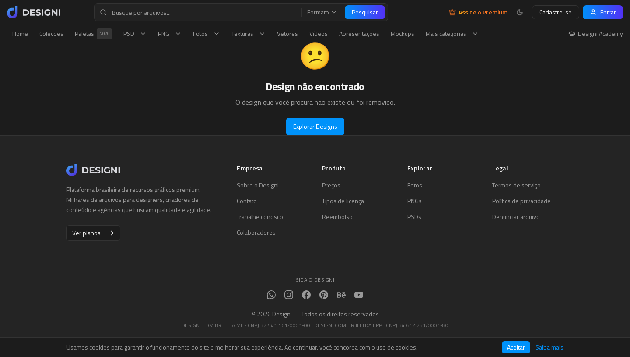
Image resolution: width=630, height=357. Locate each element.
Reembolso (337, 216)
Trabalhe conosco (260, 216)
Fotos (206, 33)
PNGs (414, 201)
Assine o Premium (478, 12)
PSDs (414, 216)
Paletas (93, 33)
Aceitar (516, 347)
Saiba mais (550, 347)
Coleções (51, 33)
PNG (170, 33)
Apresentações (359, 33)
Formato (322, 12)
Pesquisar (365, 12)
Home (20, 33)
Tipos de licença (343, 201)
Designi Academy (595, 33)
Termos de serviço (516, 185)
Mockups (402, 33)
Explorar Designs (315, 126)
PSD (135, 33)
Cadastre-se (555, 12)
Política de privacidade (521, 201)
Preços (331, 185)
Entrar (603, 12)
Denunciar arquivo (516, 216)
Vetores (287, 33)
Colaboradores (256, 232)
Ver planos (93, 232)
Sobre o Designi (258, 185)
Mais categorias (452, 33)
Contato (247, 201)
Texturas (248, 33)
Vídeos (318, 33)
